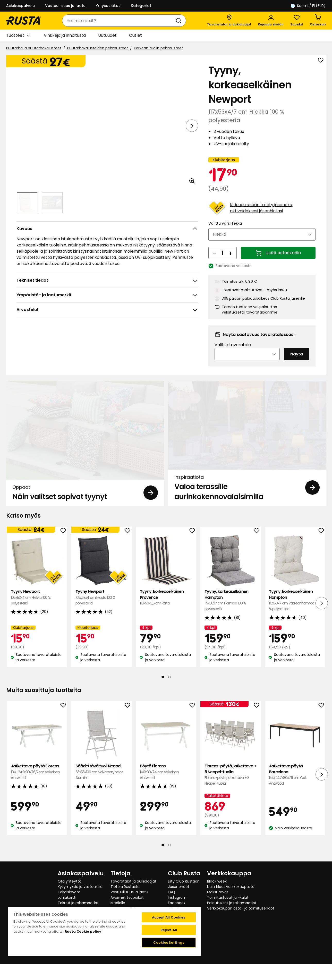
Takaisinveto (69, 892)
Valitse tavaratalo (233, 352)
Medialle (117, 902)
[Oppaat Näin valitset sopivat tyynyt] (85, 450)
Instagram (177, 897)
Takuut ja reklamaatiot (78, 902)
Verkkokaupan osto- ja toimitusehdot (240, 908)
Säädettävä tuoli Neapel (101, 779)
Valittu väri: (225, 230)
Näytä (296, 361)
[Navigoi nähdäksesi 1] (27, 202)
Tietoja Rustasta (125, 886)
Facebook (176, 902)
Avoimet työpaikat (127, 897)
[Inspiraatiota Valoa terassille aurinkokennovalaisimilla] (247, 450)
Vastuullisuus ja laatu (65, 5)
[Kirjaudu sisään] (271, 20)
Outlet (135, 35)
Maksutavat (217, 892)
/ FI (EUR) (308, 5)
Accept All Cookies (168, 917)
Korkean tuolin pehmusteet (158, 48)
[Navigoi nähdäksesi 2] (52, 202)
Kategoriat (141, 5)
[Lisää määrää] (230, 260)
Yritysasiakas (108, 5)
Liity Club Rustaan (184, 881)
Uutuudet (107, 35)
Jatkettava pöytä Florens (37, 779)
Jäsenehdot (178, 886)
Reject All (168, 930)
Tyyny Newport (37, 604)
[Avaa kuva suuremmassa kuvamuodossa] (192, 181)
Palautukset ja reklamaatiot (232, 902)
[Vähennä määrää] (214, 260)
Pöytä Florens (166, 779)
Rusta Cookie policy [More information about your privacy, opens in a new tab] (83, 931)
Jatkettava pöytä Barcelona (295, 782)
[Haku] (179, 20)
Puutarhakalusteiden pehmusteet (97, 48)
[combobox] (118, 20)
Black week (217, 881)
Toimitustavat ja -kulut (228, 897)
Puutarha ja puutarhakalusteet (33, 48)
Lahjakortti (67, 897)
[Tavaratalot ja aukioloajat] (229, 20)
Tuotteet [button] (18, 35)
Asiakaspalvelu (20, 5)
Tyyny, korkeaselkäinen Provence (166, 604)
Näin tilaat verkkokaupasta (230, 886)
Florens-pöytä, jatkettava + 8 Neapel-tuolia (231, 782)
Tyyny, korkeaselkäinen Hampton (231, 607)
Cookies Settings (168, 942)
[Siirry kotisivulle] (23, 20)
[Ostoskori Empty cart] (318, 20)
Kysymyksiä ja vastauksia (80, 886)
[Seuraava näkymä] (192, 126)
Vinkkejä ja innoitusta (65, 35)
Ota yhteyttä (69, 881)
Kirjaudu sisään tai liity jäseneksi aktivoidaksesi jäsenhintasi (261, 215)
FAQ (171, 892)
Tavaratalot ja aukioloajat (133, 881)
